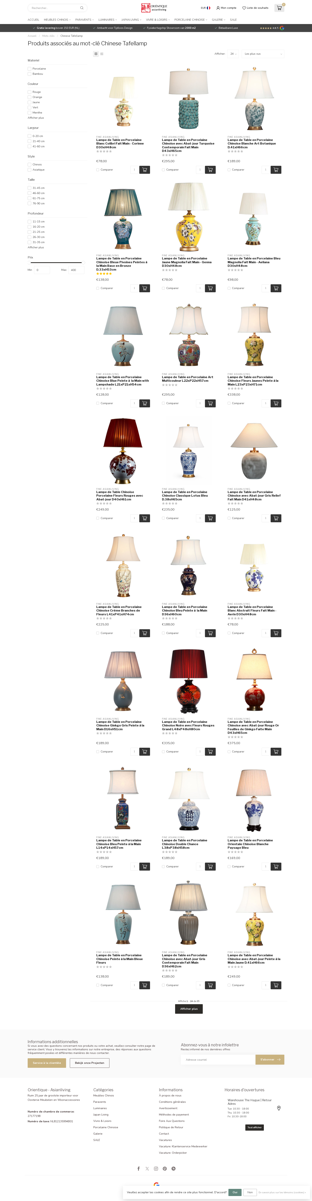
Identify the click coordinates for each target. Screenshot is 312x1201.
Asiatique (39, 169)
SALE (233, 20)
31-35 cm (39, 242)
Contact (164, 1134)
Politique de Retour (171, 1127)
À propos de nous (170, 1095)
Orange (37, 97)
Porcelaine (39, 68)
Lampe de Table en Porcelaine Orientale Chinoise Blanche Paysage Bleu (250, 844)
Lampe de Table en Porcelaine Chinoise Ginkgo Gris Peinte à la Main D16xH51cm (120, 725)
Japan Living (130, 20)
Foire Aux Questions (172, 1121)
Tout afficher (255, 1127)
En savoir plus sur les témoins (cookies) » (282, 1192)
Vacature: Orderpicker (173, 1153)
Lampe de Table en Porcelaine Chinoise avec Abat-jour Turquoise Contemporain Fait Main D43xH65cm (188, 145)
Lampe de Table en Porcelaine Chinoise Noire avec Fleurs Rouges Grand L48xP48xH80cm (188, 725)
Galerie (217, 20)
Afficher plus (36, 118)
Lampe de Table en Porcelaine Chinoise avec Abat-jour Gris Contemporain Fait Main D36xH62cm (184, 960)
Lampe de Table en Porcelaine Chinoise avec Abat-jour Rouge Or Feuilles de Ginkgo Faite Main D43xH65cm (253, 727)
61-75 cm (39, 198)
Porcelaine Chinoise (190, 20)
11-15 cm (39, 221)
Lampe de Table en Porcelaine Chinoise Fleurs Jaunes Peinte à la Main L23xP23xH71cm (253, 380)
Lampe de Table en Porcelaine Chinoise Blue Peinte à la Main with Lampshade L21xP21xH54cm (122, 380)
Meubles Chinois (56, 20)
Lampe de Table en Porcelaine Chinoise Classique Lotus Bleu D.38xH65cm (185, 495)
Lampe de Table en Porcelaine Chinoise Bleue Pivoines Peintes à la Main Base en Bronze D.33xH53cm (122, 264)
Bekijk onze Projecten (89, 1063)
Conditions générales (172, 1102)
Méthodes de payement (174, 1115)
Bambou (38, 73)
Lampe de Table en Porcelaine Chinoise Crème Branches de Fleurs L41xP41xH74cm (119, 610)
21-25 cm (39, 231)
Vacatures (165, 1140)
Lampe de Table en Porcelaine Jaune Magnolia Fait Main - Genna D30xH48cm (187, 262)
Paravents (83, 20)
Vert (35, 107)
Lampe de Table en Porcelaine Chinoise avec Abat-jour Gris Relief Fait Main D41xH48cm (254, 495)
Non (250, 1192)
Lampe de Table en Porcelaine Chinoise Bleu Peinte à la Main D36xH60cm (184, 610)
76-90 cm (39, 203)
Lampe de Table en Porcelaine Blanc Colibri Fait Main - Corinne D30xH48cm (120, 143)
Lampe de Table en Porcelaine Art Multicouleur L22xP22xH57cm (187, 379)
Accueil (33, 20)
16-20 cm (39, 226)
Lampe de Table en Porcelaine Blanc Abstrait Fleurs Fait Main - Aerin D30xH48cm (252, 610)
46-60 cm (39, 193)
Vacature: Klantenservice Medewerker (183, 1146)
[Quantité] (134, 170)
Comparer (107, 169)
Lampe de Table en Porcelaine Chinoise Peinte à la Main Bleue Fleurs (119, 958)
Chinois (37, 164)
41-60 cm (39, 146)
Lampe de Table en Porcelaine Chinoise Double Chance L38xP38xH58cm (184, 844)
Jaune (36, 102)
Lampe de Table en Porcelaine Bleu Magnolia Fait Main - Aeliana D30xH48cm (254, 262)
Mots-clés (48, 36)
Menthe (37, 112)
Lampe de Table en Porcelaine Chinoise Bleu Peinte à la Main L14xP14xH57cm (119, 844)
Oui (235, 1192)
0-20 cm (38, 136)
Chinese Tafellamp (71, 36)
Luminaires (106, 20)
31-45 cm (39, 187)
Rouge (37, 91)
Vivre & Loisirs (156, 20)
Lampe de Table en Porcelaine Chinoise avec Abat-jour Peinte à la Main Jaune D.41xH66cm (254, 958)
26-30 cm (39, 237)
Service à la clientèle (47, 1063)
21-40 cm (39, 141)
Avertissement (168, 1108)
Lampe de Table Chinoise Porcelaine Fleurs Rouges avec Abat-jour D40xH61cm (119, 495)
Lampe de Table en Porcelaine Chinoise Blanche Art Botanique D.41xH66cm (252, 143)
